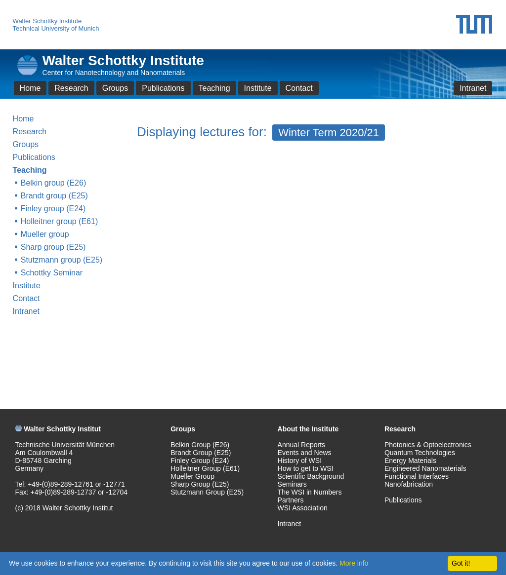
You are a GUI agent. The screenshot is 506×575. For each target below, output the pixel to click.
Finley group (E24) (53, 208)
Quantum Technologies (419, 453)
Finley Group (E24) (199, 460)
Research (71, 88)
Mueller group (45, 234)
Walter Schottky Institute (47, 21)
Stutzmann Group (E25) (207, 492)
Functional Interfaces (416, 476)
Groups (115, 88)
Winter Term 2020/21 (328, 132)
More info (353, 563)
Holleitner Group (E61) (205, 468)
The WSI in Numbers (310, 492)
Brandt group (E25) (54, 196)
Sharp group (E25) (53, 247)
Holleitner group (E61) (59, 221)
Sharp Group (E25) (199, 484)
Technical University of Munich (56, 28)
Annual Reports (302, 445)
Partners (291, 500)
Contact (299, 88)
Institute (258, 88)
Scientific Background (311, 476)
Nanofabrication (408, 484)
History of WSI (300, 460)
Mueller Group (192, 476)
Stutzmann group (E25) (61, 260)
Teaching (214, 88)
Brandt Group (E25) (200, 453)
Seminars (292, 484)
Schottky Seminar (52, 272)
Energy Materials (410, 460)
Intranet (473, 88)
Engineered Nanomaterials (425, 468)
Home (30, 88)
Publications (163, 88)
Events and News (305, 453)
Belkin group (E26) (53, 183)
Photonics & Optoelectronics (427, 445)
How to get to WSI (306, 468)
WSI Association (303, 508)
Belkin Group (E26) (199, 445)
